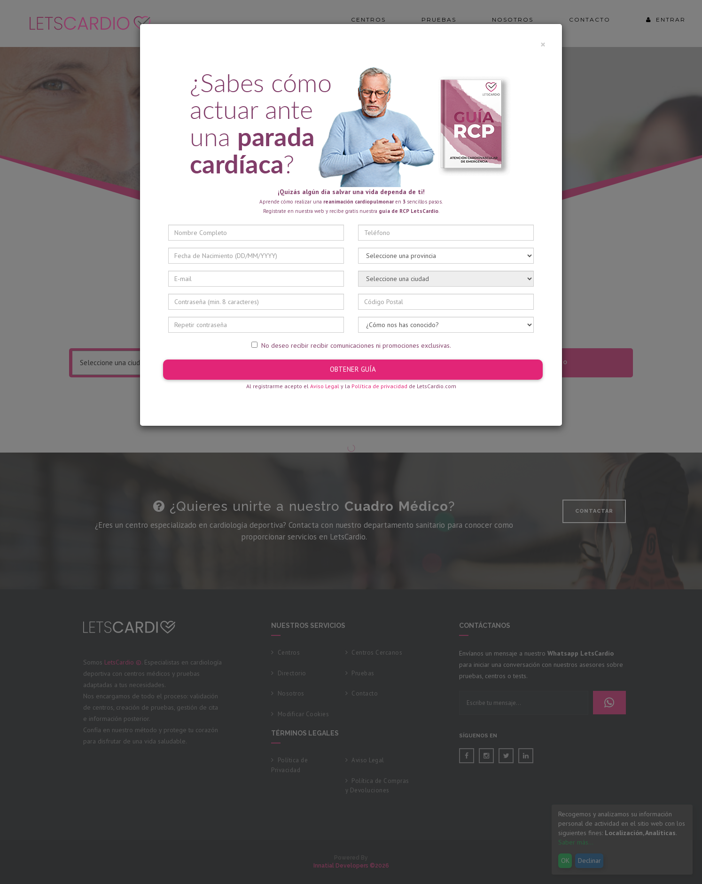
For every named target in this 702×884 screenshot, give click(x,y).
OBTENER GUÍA (353, 369)
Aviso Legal (324, 386)
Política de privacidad (379, 386)
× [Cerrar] (543, 44)
